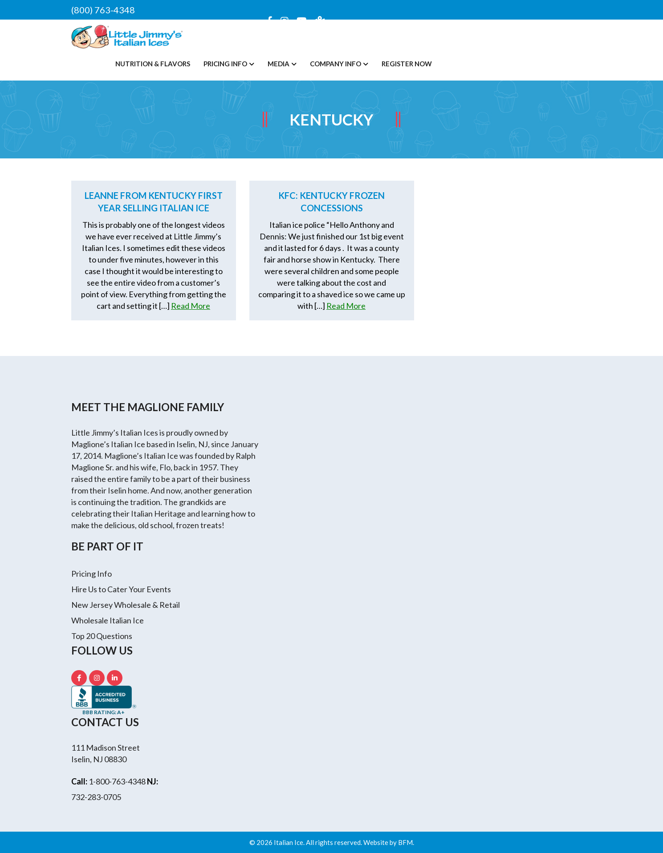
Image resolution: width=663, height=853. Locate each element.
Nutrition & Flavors (152, 64)
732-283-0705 (96, 797)
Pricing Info (225, 64)
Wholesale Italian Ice (107, 620)
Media (278, 64)
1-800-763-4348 (117, 781)
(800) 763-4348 (103, 9)
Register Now (407, 64)
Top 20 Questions (101, 636)
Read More (190, 306)
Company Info (335, 64)
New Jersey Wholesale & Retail (125, 605)
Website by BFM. (388, 842)
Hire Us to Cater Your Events (121, 589)
